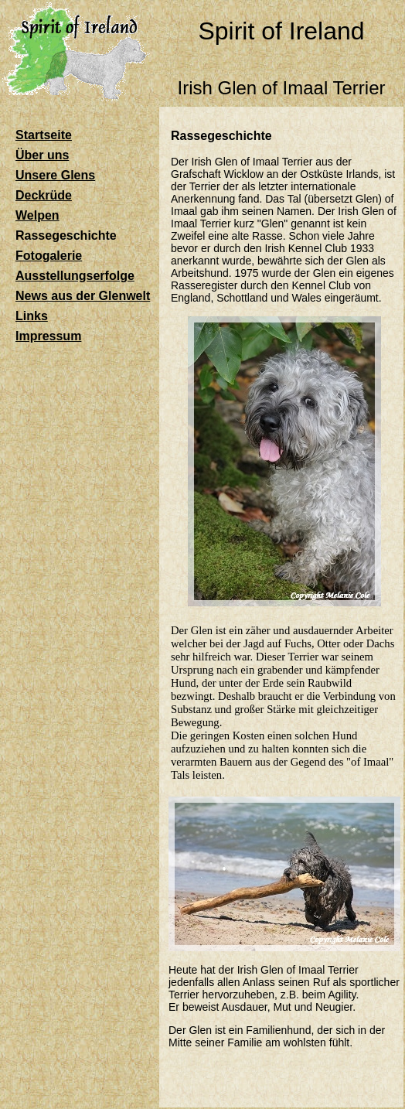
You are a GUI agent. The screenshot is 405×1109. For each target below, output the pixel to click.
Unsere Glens (55, 175)
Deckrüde (43, 195)
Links (31, 315)
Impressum (48, 336)
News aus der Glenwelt (82, 295)
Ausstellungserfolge (74, 275)
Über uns (42, 155)
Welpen (37, 215)
